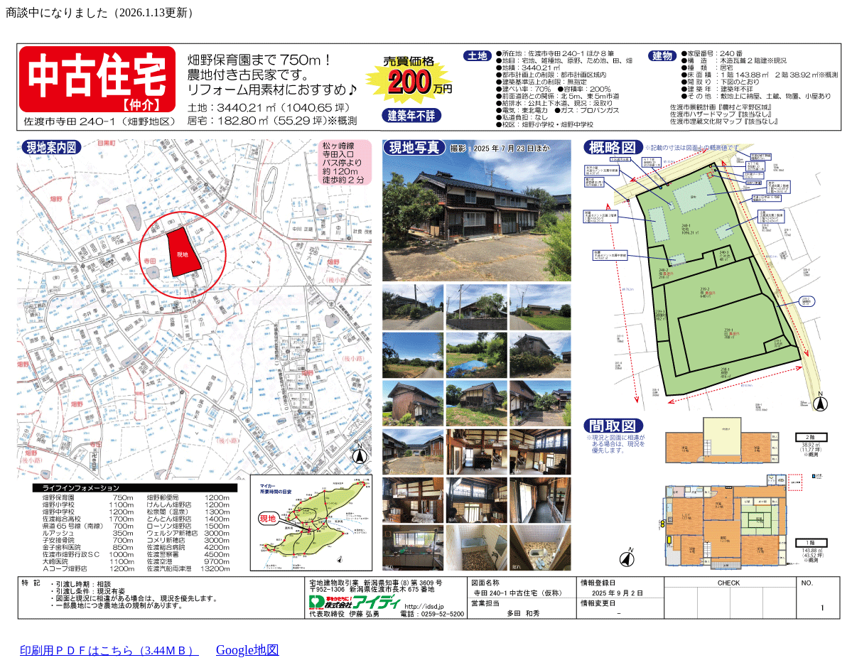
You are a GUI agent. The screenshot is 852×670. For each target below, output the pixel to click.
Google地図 (247, 650)
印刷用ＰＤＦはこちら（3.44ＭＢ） (109, 650)
